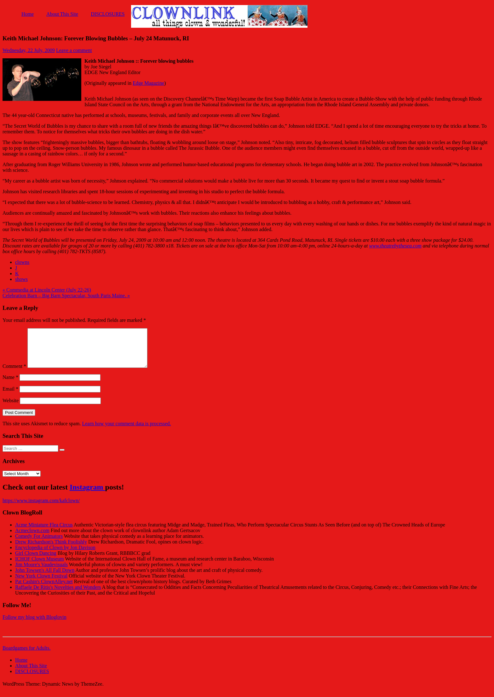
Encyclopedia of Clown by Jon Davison (55, 555)
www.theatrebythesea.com (395, 245)
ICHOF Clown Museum (39, 566)
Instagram (87, 495)
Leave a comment (74, 50)
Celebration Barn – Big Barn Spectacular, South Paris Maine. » (66, 295)
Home (27, 14)
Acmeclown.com (32, 538)
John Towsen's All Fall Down (44, 577)
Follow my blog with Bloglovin (34, 624)
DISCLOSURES (108, 14)
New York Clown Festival (41, 583)
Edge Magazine (148, 83)
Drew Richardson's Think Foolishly (51, 549)
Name (10, 384)
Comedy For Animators (39, 543)
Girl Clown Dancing (35, 560)
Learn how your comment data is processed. (126, 431)
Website (11, 408)
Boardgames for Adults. (26, 655)
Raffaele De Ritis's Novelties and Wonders (58, 594)
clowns (22, 262)
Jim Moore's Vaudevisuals (41, 572)
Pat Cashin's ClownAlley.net (44, 589)
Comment (14, 373)
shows (21, 279)
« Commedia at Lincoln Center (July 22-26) (47, 290)
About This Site (62, 14)
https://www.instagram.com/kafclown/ (41, 508)
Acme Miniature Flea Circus (44, 532)
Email (10, 396)
